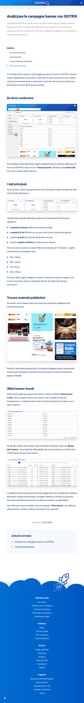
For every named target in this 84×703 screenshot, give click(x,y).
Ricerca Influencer (42, 638)
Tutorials (11, 8)
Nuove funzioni (42, 682)
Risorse (42, 645)
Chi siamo (42, 602)
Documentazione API (42, 686)
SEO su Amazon (42, 635)
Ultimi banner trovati (17, 66)
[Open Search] (81, 2)
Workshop (42, 653)
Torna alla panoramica (24, 547)
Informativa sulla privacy (42, 613)
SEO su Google (42, 631)
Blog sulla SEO (42, 660)
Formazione (42, 609)
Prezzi (42, 628)
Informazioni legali (42, 616)
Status (42, 693)
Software (42, 623)
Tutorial (42, 668)
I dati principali (15, 57)
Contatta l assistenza (42, 689)
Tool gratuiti (42, 664)
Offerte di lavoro (42, 606)
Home (5, 8)
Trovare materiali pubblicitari (21, 61)
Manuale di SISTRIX (42, 679)
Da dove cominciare (17, 53)
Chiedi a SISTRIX (42, 650)
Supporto (42, 674)
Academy (42, 657)
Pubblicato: (37, 522)
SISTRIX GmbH (42, 598)
